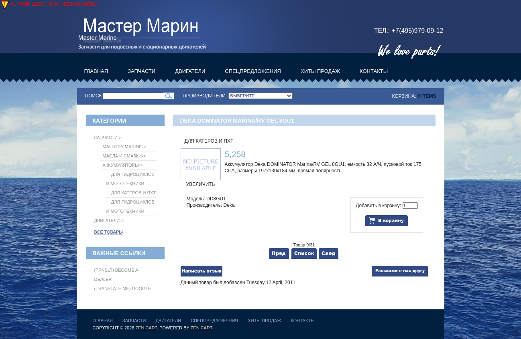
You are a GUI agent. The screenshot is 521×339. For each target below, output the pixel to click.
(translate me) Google (122, 288)
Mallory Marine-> (123, 146)
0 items (426, 96)
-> (108, 137)
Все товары (108, 232)
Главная (103, 320)
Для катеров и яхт (209, 141)
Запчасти (134, 320)
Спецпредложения (214, 320)
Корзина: (404, 96)
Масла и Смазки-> (123, 155)
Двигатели (168, 320)
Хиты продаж (264, 320)
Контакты (302, 320)
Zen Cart (146, 327)
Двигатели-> (109, 220)
